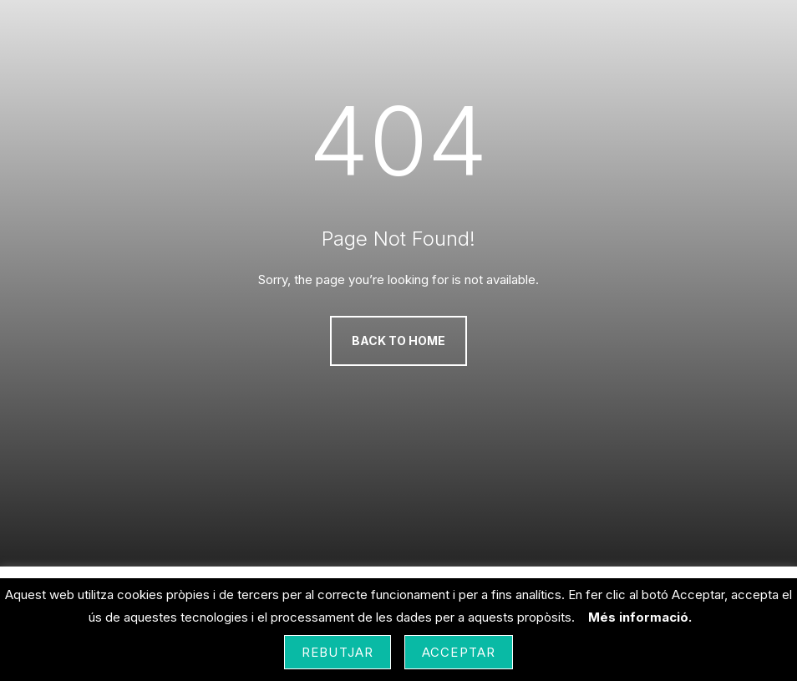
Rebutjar (337, 652)
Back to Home (398, 340)
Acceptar (458, 652)
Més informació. (640, 617)
